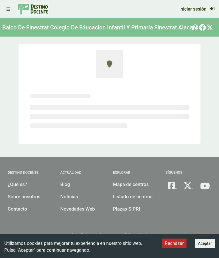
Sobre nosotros (24, 196)
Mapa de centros (131, 184)
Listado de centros (133, 196)
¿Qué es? (17, 184)
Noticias (69, 196)
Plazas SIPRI (126, 209)
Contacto (17, 209)
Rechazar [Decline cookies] (174, 243)
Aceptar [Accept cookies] (205, 243)
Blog (65, 184)
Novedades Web (77, 209)
